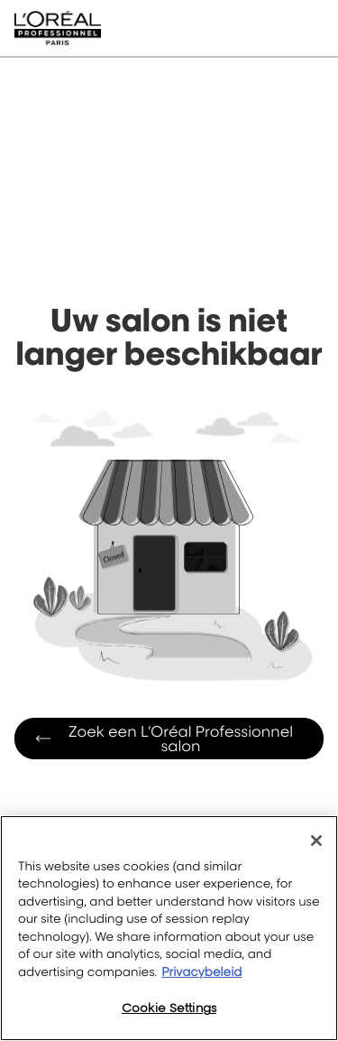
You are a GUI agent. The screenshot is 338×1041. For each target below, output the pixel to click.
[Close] (316, 840)
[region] (169, 928)
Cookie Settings (169, 1007)
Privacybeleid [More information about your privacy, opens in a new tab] (201, 972)
